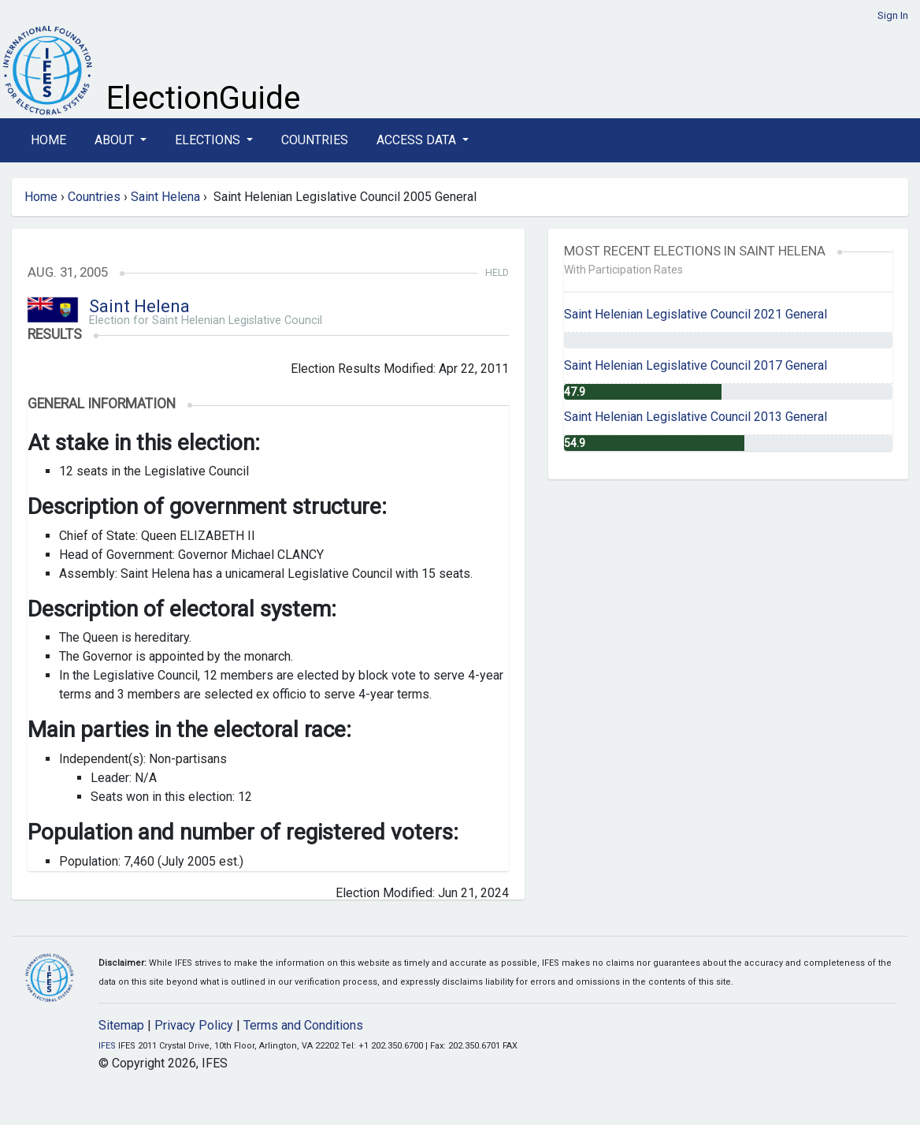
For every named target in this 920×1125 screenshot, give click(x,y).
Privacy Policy (193, 1025)
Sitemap (121, 1025)
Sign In (892, 15)
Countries (314, 139)
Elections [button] (209, 139)
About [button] (116, 139)
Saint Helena (165, 196)
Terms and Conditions (303, 1025)
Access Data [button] (418, 139)
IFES (107, 1046)
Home (48, 139)
